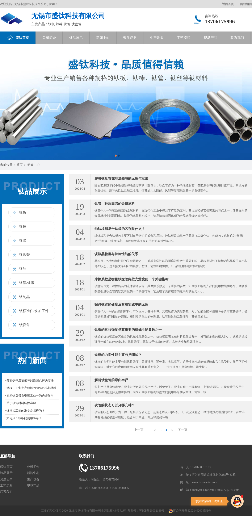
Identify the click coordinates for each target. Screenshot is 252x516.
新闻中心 (103, 37)
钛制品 (24, 297)
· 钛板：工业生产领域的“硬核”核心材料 (30, 388)
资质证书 (129, 37)
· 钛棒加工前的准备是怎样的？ (25, 410)
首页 (19, 165)
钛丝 (22, 269)
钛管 (22, 241)
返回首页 (228, 4)
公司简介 (49, 37)
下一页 (182, 430)
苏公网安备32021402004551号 (190, 510)
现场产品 (210, 37)
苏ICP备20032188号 (151, 510)
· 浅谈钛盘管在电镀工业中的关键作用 (29, 395)
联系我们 (237, 37)
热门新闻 (32, 361)
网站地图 (246, 4)
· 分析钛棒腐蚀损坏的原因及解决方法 (29, 380)
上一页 (138, 430)
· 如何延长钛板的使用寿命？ (23, 418)
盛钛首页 (18, 37)
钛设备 (24, 325)
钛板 (22, 212)
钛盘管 (24, 255)
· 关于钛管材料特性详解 (20, 403)
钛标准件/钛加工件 (34, 311)
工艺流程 (183, 37)
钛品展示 (76, 37)
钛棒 (22, 226)
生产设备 (156, 37)
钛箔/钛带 (26, 283)
